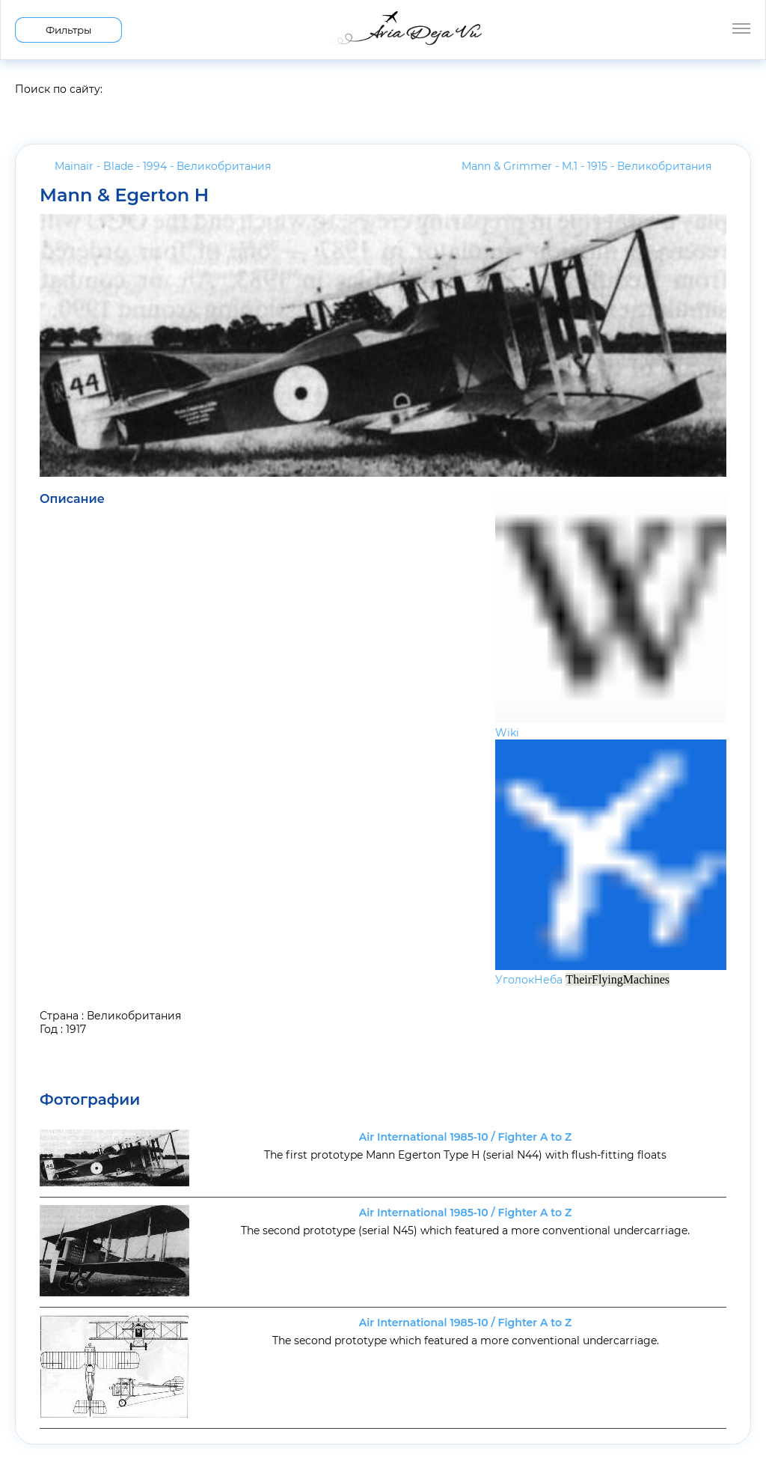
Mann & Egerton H (124, 195)
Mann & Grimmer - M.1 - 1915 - (586, 166)
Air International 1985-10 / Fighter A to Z (465, 1137)
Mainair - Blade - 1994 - (163, 166)
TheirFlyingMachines (618, 979)
